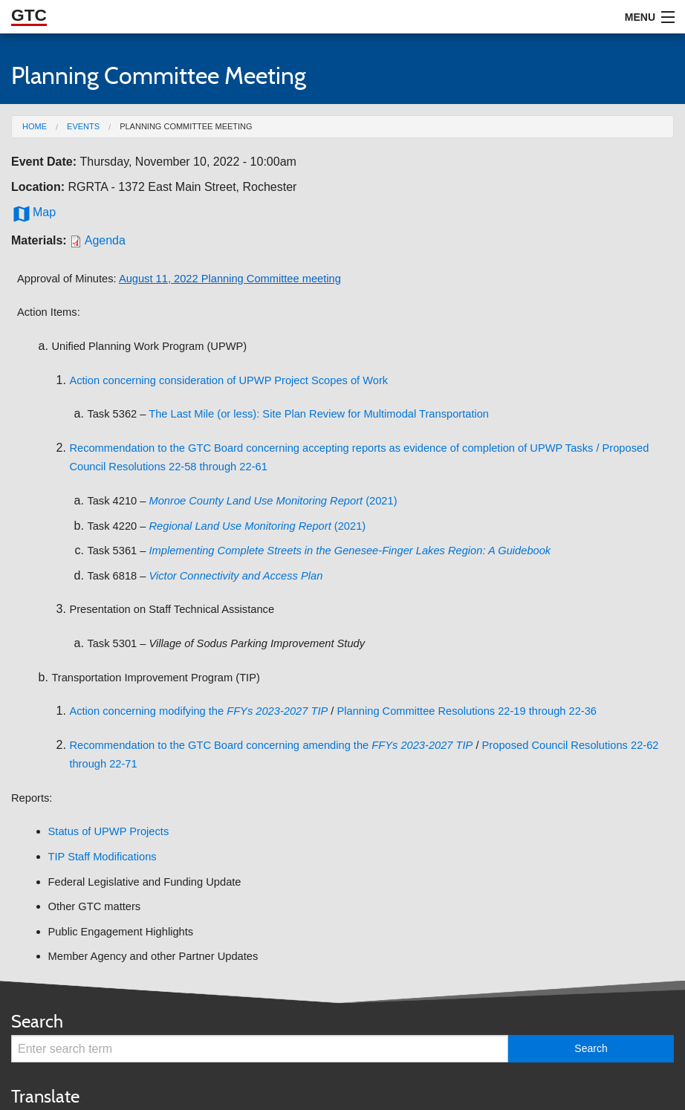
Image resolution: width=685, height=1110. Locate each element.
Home (34, 126)
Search (37, 1021)
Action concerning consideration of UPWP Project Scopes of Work (228, 380)
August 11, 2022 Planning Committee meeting (230, 279)
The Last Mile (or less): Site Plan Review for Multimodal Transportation (319, 414)
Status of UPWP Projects (108, 831)
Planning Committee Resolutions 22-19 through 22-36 (467, 711)
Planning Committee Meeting (186, 126)
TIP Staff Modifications (102, 857)
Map (33, 212)
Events (83, 126)
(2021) (273, 501)
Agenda (105, 240)
